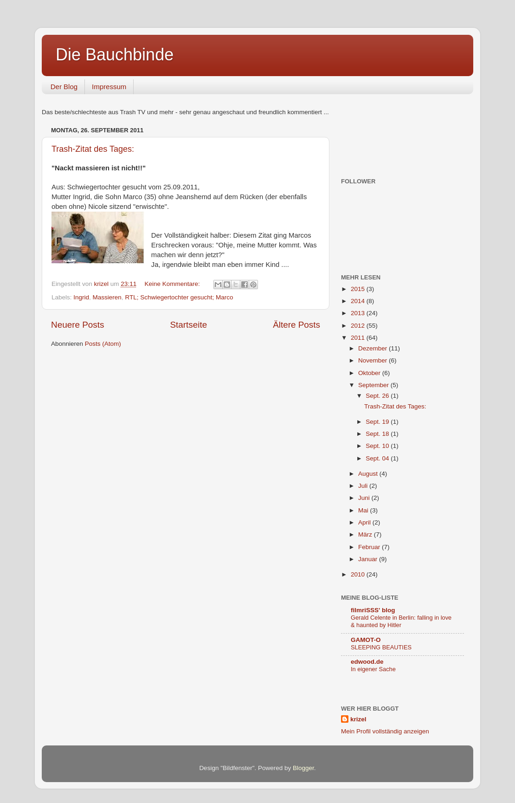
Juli (363, 485)
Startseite (188, 325)
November (373, 360)
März (366, 534)
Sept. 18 (378, 433)
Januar (368, 559)
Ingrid (81, 297)
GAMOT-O (366, 639)
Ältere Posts (296, 325)
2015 (359, 288)
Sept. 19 (378, 421)
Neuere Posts (77, 325)
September (374, 385)
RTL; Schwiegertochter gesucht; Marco (179, 297)
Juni (365, 497)
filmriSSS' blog (373, 610)
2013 (359, 313)
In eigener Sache (373, 669)
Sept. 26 (378, 395)
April (365, 522)
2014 (359, 301)
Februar (370, 547)
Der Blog (64, 87)
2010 (359, 574)
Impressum (109, 87)
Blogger (303, 767)
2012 (359, 325)
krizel (358, 719)
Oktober (370, 372)
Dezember (373, 348)
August (369, 473)
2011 (359, 337)
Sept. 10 (378, 445)
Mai (364, 510)
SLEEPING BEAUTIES (381, 647)
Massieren (107, 297)
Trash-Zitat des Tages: (93, 149)
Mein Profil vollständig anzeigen (385, 731)
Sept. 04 (378, 458)
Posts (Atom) (103, 343)
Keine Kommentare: (172, 283)
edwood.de (367, 661)
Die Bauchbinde (115, 54)
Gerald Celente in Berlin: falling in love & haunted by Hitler (401, 621)
